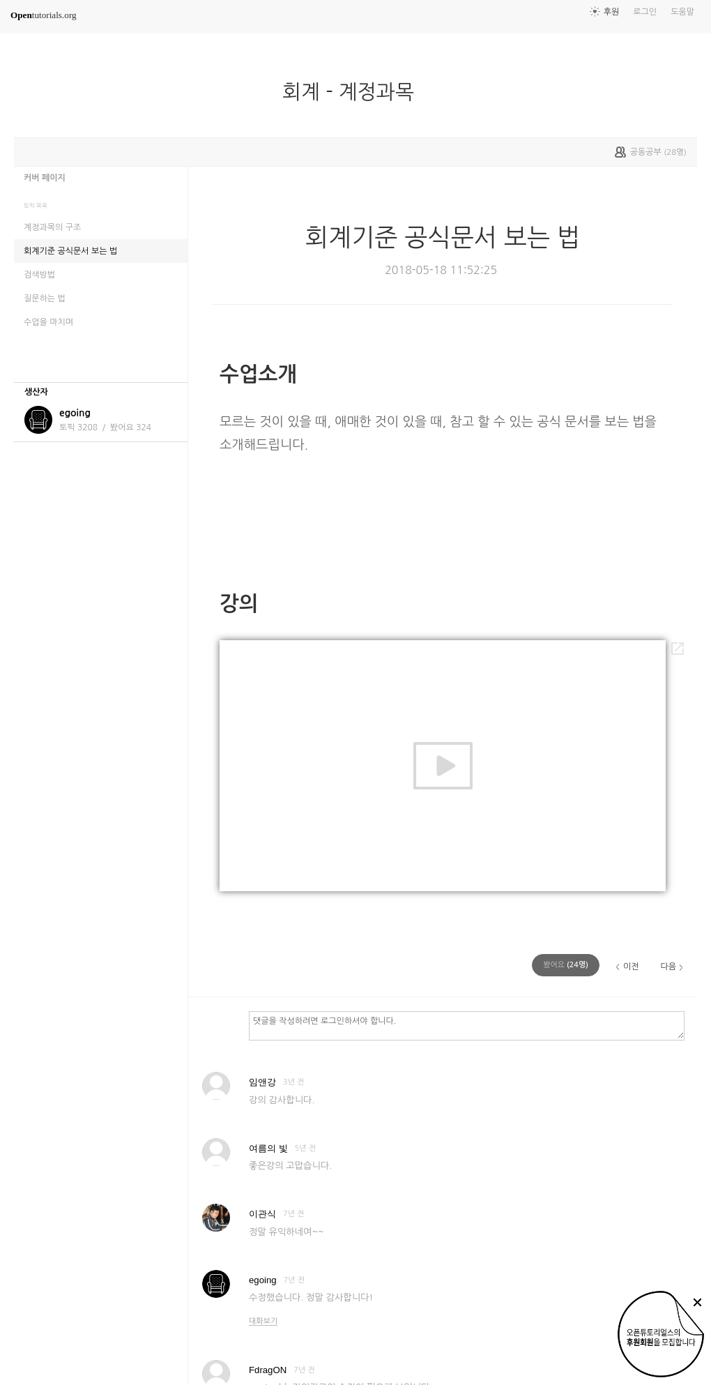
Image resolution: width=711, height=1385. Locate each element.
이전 (631, 966)
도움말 (682, 12)
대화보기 (263, 1321)
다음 (668, 966)
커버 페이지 (45, 178)
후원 (612, 12)
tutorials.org (43, 15)
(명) (565, 965)
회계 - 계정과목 (353, 92)
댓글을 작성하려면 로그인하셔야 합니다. (467, 1025)
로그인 (645, 12)
